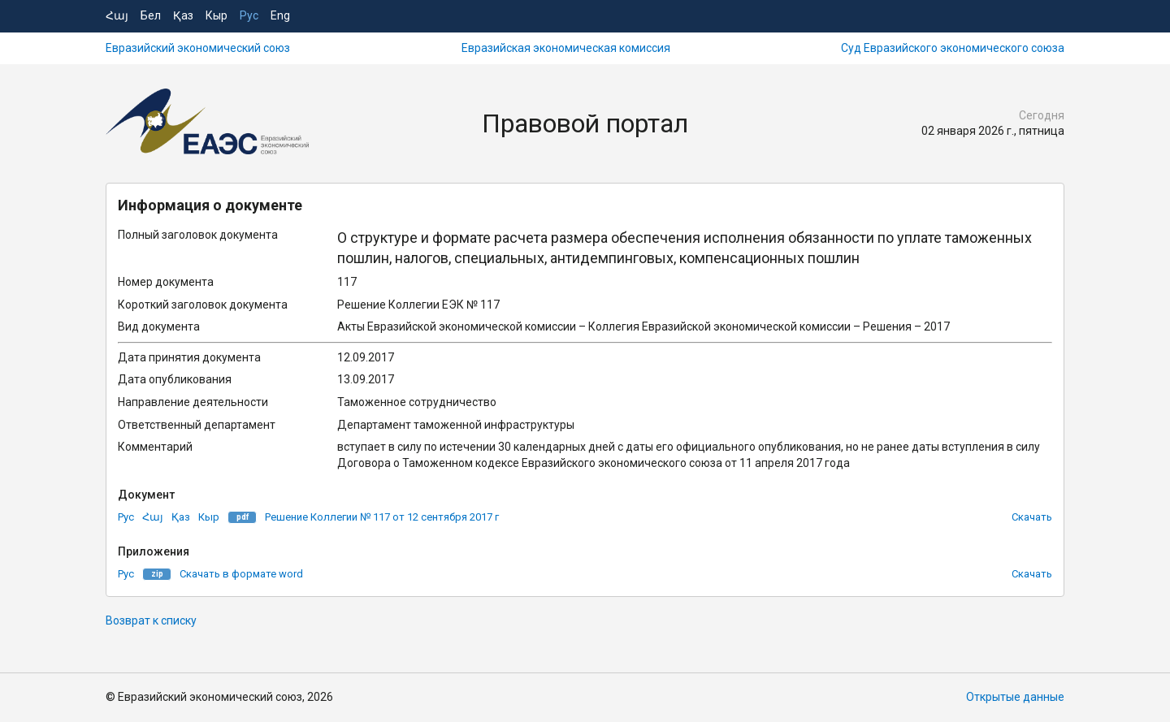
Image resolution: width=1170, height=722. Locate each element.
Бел (151, 15)
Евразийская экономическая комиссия (566, 47)
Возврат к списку (151, 620)
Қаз (183, 15)
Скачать (1032, 517)
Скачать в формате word (241, 574)
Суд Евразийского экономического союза (952, 47)
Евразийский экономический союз (198, 47)
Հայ (117, 15)
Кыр (217, 15)
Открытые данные (1015, 696)
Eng (280, 15)
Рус (249, 15)
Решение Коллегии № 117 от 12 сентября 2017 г (382, 517)
